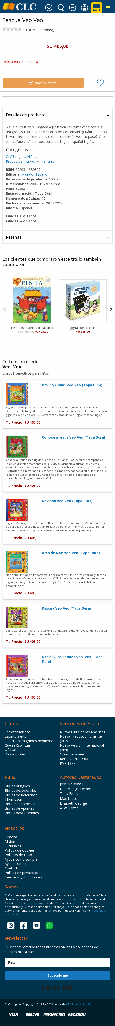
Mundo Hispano (34, 174)
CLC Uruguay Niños (21, 156)
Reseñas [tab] (13, 237)
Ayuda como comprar (22, 859)
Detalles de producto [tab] (25, 114)
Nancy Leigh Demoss (76, 788)
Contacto (12, 868)
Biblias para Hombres (22, 813)
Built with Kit (57, 988)
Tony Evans (69, 793)
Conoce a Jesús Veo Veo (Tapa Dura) (73, 437)
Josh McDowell (71, 784)
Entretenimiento (17, 732)
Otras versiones (72, 754)
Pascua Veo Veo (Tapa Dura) (66, 608)
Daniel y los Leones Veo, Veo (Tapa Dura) (72, 659)
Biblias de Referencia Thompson (21, 797)
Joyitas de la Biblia (82, 328)
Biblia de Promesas (20, 804)
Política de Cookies (20, 850)
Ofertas (11, 750)
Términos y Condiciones (23, 877)
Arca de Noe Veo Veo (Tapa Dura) (71, 553)
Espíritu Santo (16, 736)
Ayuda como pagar (20, 864)
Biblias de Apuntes (19, 808)
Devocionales (15, 754)
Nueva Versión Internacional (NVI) (82, 747)
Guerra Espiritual (17, 745)
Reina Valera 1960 (74, 759)
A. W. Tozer (69, 808)
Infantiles (47, 161)
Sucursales (13, 846)
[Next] (111, 309)
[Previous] (4, 309)
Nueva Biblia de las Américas (82, 732)
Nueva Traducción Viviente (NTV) (81, 738)
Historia (11, 837)
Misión (10, 841)
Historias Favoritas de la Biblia (32, 328)
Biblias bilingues (17, 786)
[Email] (57, 962)
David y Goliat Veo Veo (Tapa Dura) (72, 385)
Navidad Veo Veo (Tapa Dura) (67, 501)
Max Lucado (70, 798)
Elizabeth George (73, 803)
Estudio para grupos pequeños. (29, 741)
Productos (14, 161)
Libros (31, 161)
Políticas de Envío (18, 855)
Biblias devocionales (20, 790)
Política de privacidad (21, 873)
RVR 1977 (67, 763)
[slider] (11, 29)
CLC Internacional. (78, 1004)
